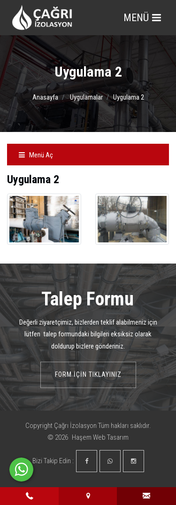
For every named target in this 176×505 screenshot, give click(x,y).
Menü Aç (35, 155)
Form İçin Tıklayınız (88, 374)
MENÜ (142, 17)
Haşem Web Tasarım (100, 437)
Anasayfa (45, 97)
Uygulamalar (86, 97)
